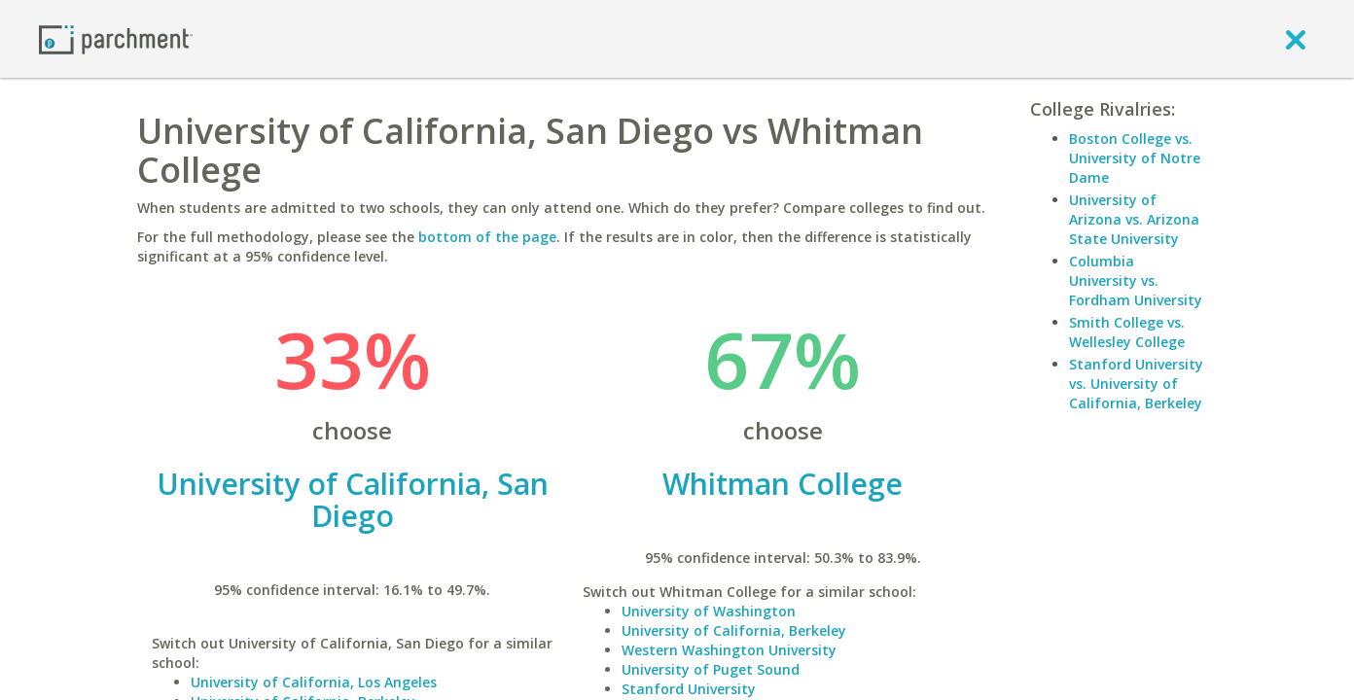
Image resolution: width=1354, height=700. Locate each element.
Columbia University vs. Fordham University (1135, 280)
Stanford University (689, 689)
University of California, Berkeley (734, 630)
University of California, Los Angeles (314, 682)
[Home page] (116, 38)
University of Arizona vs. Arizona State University (1134, 219)
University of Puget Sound (711, 669)
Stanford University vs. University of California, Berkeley (1136, 383)
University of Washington (709, 611)
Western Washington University (729, 650)
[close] (1295, 39)
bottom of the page (487, 237)
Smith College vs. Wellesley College (1127, 332)
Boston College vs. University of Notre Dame (1134, 158)
